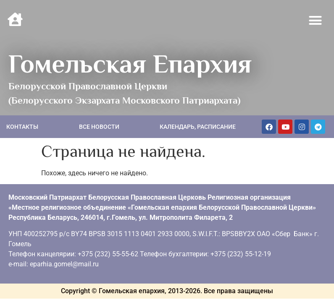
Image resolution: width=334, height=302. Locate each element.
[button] (315, 20)
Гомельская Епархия (130, 63)
